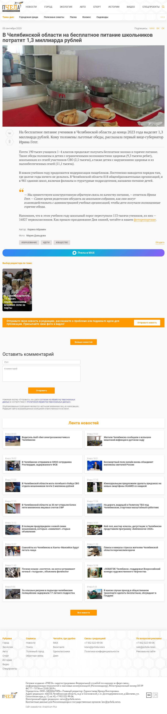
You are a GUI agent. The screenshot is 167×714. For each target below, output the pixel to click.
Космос (86, 17)
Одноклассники (61, 651)
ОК (163, 28)
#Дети (46, 242)
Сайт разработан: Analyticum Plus (41, 707)
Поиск (29, 647)
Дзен (55, 655)
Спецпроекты (151, 6)
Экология (66, 6)
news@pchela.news (94, 647)
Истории (113, 6)
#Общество (62, 242)
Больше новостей (83, 342)
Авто (83, 6)
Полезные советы (54, 17)
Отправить (41, 390)
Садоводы (102, 17)
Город (48, 6)
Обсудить (160, 242)
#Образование (29, 242)
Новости (31, 6)
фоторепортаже (145, 219)
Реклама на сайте (145, 651)
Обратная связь (34, 655)
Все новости (83, 612)
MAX (152, 28)
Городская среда (28, 17)
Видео (131, 6)
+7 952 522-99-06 (93, 642)
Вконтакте (58, 647)
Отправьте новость (147, 322)
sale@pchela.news (145, 647)
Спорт (97, 6)
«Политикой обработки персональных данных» (48, 402)
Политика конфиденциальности (101, 651)
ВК (158, 28)
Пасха (73, 17)
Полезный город (35, 651)
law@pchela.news (111, 701)
